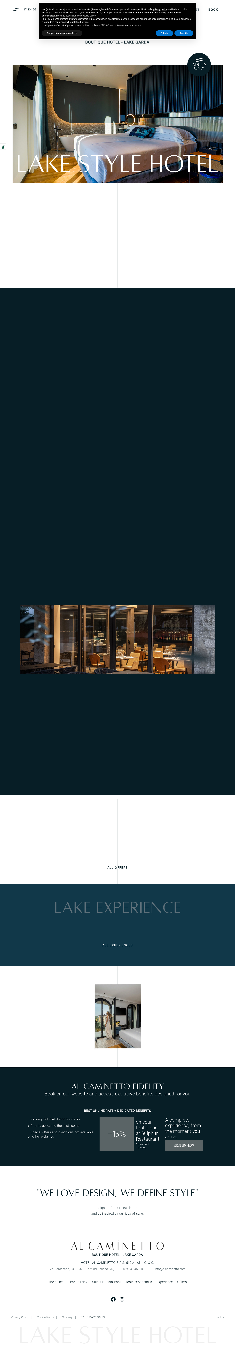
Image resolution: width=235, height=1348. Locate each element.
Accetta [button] (184, 33)
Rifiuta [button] (164, 33)
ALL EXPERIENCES (117, 945)
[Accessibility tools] (3, 147)
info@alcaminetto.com (170, 1268)
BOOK (213, 9)
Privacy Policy (20, 1317)
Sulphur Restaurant (106, 1282)
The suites (56, 1282)
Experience (165, 1282)
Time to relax (77, 1282)
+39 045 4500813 (134, 1268)
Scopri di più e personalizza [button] (62, 33)
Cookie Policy (45, 1317)
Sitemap (67, 1317)
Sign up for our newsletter (117, 1207)
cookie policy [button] (89, 15)
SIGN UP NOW (184, 1145)
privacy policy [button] (160, 9)
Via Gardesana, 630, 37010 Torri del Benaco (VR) (81, 1268)
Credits (219, 1317)
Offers (182, 1282)
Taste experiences (138, 1282)
